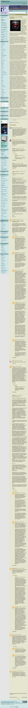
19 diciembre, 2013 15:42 (19, 139)
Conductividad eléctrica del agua (3, 23)
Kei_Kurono (14, 671)
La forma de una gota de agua (4, 39)
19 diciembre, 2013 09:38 (18, 127)
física (2, 58)
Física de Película (3, 165)
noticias (2, 75)
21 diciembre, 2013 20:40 (19, 163)
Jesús (16, 236)
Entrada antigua (24, 697)
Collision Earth (3, 50)
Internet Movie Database (3, 151)
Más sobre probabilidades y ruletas (3, 20)
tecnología (2, 89)
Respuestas (15, 384)
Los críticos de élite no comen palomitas (4, 233)
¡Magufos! (2, 117)
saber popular (3, 86)
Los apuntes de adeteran (3, 113)
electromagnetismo (4, 55)
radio (2, 83)
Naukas (2, 208)
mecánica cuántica (3, 74)
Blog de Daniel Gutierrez (3, 245)
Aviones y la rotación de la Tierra (4, 34)
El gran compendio (4, 195)
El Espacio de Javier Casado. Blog (4, 194)
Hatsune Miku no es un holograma (4, 30)
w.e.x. (13, 634)
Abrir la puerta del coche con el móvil (3, 25)
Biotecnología (3, 181)
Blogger (17, 706)
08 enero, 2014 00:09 (21, 302)
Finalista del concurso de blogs (4, 32)
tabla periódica (21, 46)
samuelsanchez (3, 272)
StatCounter (2, 109)
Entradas (2, 103)
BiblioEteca (2, 255)
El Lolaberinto (3, 260)
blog (1, 47)
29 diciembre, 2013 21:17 (20, 219)
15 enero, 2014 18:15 (17, 634)
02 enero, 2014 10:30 (19, 395)
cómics (2, 52)
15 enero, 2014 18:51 (20, 648)
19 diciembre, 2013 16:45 (20, 148)
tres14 (2, 218)
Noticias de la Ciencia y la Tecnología (4, 210)
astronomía (2, 44)
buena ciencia (3, 49)
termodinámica (3, 92)
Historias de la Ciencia (4, 200)
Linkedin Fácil (3, 267)
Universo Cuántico (3, 216)
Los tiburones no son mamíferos (4, 37)
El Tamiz (2, 197)
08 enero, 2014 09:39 (20, 339)
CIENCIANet (3, 183)
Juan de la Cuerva (3, 203)
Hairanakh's (3, 263)
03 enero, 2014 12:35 (20, 521)
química (17, 122)
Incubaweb (2, 249)
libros (2, 69)
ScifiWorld (2, 227)
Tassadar (13, 219)
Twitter (6, 13)
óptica (2, 78)
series (2, 88)
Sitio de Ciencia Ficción (3, 229)
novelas (2, 77)
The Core (2, 94)
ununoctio (17, 59)
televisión (2, 91)
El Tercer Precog (3, 162)
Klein (13, 360)
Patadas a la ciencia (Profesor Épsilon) (4, 169)
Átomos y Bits (3, 178)
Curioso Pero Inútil (3, 189)
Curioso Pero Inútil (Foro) (3, 191)
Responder (14, 136)
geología (2, 63)
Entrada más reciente (13, 697)
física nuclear (3, 60)
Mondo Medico (3, 206)
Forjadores (2, 222)
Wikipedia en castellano (3, 154)
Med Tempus (3, 205)
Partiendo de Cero (3, 212)
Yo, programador (3, 252)
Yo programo (3, 250)
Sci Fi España (3, 225)
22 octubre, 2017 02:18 (21, 386)
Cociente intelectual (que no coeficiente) (4, 27)
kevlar (10, 99)
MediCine (2, 167)
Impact (2, 66)
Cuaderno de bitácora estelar (4, 187)
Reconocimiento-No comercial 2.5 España (7, 702)
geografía (2, 61)
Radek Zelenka (14, 568)
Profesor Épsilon (3, 213)
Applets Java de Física (3, 176)
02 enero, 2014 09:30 (20, 236)
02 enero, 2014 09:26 (18, 366)
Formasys (2, 261)
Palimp (13, 139)
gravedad (2, 64)
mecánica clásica (3, 72)
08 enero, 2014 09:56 (21, 577)
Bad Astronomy (3, 159)
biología (2, 46)
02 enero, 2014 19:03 (21, 252)
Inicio (18, 698)
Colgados (2, 258)
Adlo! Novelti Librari (4, 238)
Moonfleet (2, 235)
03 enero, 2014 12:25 (20, 270)
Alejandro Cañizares (15, 171)
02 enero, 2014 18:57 (21, 492)
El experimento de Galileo (3, 17)
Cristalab (2, 247)
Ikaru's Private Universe (3, 265)
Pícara (2, 241)
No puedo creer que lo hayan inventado (4, 271)
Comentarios (3, 105)
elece (13, 127)
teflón (10, 100)
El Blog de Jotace (3, 240)
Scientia (2, 215)
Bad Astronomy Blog (4, 180)
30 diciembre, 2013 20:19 (18, 360)
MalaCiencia (5, 1)
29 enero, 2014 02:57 (20, 671)
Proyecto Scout (3, 224)
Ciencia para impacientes (3, 185)
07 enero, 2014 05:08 (21, 568)
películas (14, 122)
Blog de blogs (3, 257)
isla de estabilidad (18, 66)
